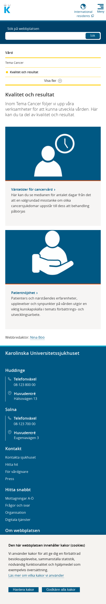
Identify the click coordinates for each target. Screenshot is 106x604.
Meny (100, 11)
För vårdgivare (16, 471)
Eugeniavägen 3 (26, 437)
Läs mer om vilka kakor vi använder (36, 575)
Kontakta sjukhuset (20, 457)
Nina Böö (37, 337)
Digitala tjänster (18, 519)
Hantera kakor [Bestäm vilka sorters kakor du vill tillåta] (23, 589)
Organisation (15, 512)
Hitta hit (11, 464)
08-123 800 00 (24, 384)
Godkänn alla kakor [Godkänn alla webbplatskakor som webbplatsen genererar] (60, 589)
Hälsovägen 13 (25, 398)
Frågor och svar (17, 505)
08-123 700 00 (24, 424)
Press (9, 478)
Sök (92, 35)
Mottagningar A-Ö (19, 498)
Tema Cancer (14, 63)
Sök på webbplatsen (23, 28)
